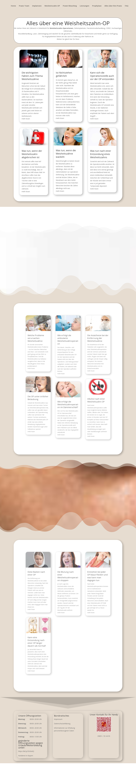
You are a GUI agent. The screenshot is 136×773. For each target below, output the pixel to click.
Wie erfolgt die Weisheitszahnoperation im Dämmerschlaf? (67, 394)
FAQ (126, 6)
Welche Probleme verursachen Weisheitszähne (48, 353)
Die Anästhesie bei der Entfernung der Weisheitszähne (86, 353)
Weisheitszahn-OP (52, 6)
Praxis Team (24, 6)
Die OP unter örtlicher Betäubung (49, 390)
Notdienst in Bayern (25, 756)
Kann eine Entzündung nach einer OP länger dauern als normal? (48, 631)
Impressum (58, 719)
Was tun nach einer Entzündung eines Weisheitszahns (97, 151)
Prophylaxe (96, 6)
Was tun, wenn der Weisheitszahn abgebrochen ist (34, 151)
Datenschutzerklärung (62, 723)
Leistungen (84, 6)
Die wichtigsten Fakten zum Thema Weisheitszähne (35, 79)
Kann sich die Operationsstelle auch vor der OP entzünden (99, 79)
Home (13, 6)
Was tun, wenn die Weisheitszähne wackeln (66, 151)
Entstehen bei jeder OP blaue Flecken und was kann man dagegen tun (86, 590)
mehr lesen (29, 119)
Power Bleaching (70, 6)
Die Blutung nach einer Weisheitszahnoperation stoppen (67, 590)
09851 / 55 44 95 (104, 736)
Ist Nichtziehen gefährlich (64, 78)
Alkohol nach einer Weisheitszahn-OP (85, 392)
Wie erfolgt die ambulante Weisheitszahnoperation (67, 354)
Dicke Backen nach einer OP (48, 589)
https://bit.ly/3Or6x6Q (26, 751)
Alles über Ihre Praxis (113, 6)
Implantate (37, 6)
